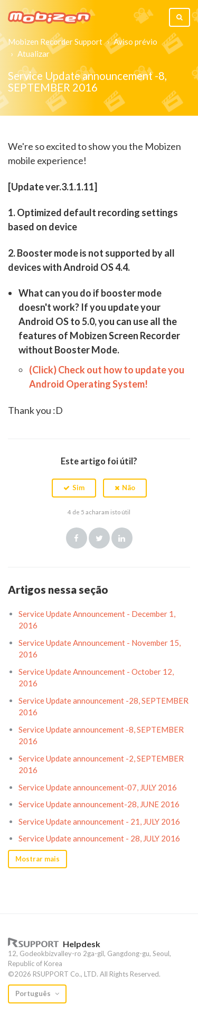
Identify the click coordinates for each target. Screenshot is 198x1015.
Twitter (99, 538)
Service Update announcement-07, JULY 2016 (97, 787)
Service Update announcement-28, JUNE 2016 (99, 804)
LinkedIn (122, 538)
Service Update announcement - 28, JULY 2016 (99, 838)
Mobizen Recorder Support (55, 41)
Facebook (76, 538)
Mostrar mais (37, 859)
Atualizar (33, 53)
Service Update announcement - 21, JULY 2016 (99, 821)
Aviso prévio (135, 41)
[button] (74, 488)
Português (33, 993)
